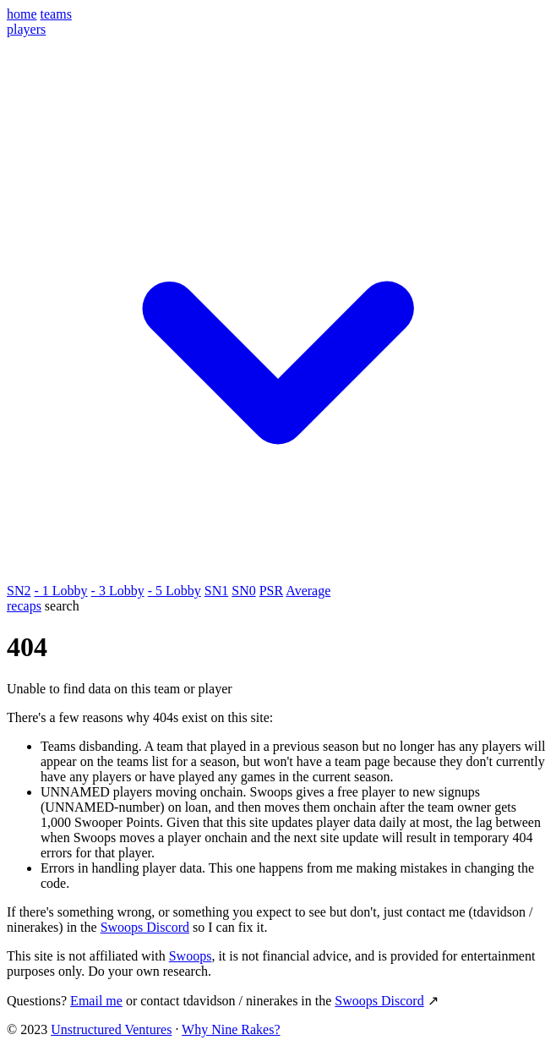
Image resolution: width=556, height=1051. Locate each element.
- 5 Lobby (174, 590)
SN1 (216, 590)
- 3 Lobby (117, 590)
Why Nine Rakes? (231, 1029)
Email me (96, 1001)
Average (308, 590)
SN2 (18, 590)
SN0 (243, 590)
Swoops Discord (145, 927)
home (22, 14)
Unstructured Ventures (111, 1029)
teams (56, 14)
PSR (271, 590)
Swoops (190, 956)
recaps (24, 606)
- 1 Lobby (60, 590)
